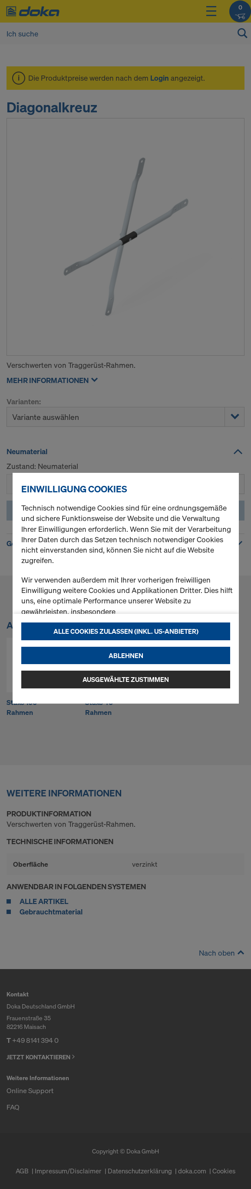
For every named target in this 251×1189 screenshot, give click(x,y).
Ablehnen (126, 655)
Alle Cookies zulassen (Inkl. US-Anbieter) (125, 631)
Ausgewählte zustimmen (126, 679)
